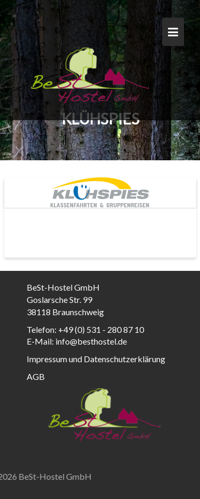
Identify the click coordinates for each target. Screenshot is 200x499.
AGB (36, 376)
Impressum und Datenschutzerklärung (96, 359)
